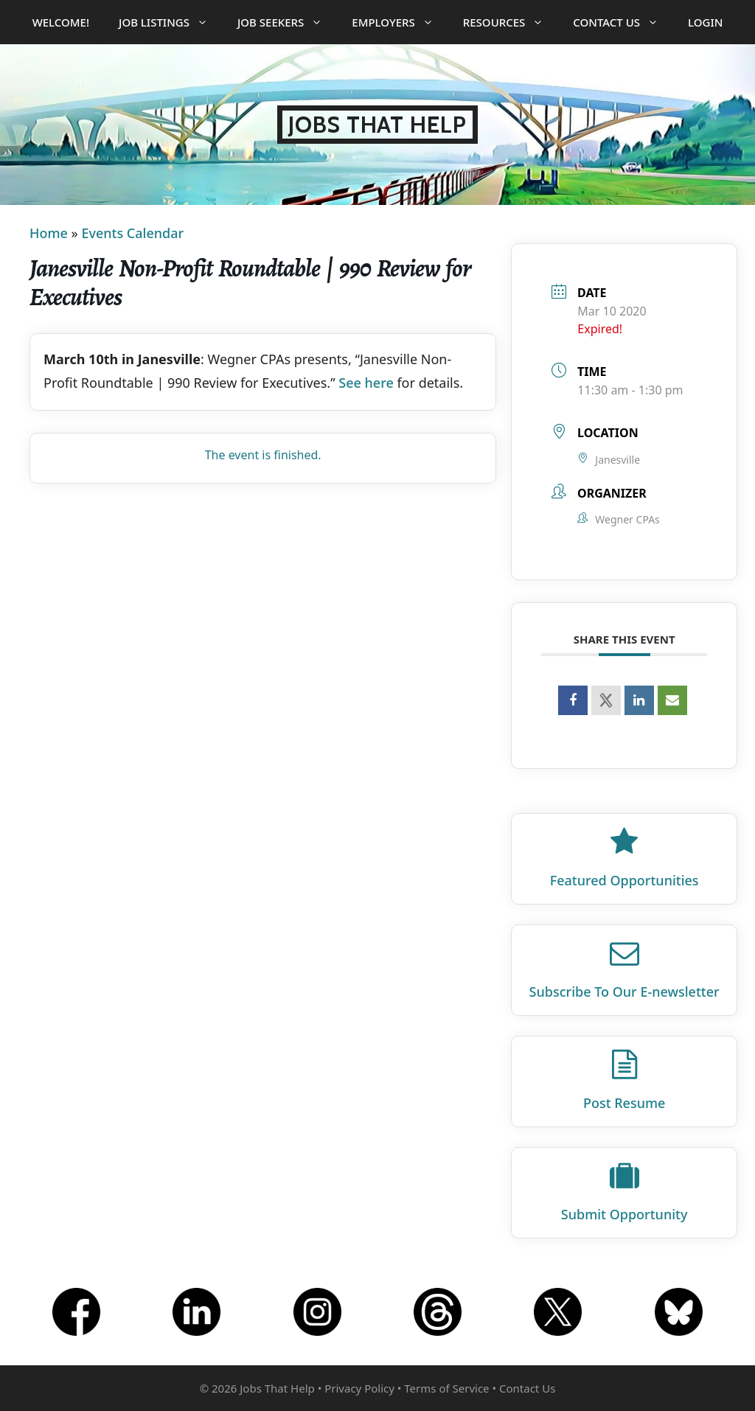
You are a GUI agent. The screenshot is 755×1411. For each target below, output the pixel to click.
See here (365, 382)
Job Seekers (287, 22)
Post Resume (624, 1103)
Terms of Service (446, 1388)
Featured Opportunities (624, 880)
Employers (400, 22)
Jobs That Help (377, 125)
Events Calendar (132, 233)
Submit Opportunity (624, 1214)
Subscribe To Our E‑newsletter (624, 991)
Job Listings (171, 22)
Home (48, 233)
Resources (511, 22)
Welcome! (60, 22)
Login (705, 22)
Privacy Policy (359, 1388)
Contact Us (623, 22)
